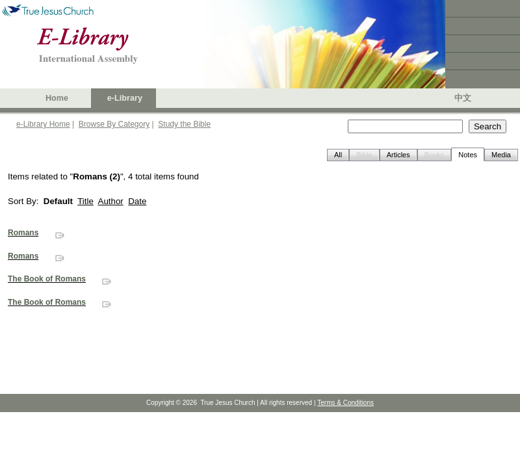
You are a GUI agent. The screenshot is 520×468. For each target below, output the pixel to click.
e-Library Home (43, 124)
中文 (462, 98)
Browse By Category (114, 124)
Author (111, 201)
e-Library (124, 98)
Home (57, 98)
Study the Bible (184, 124)
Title (85, 201)
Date (137, 201)
